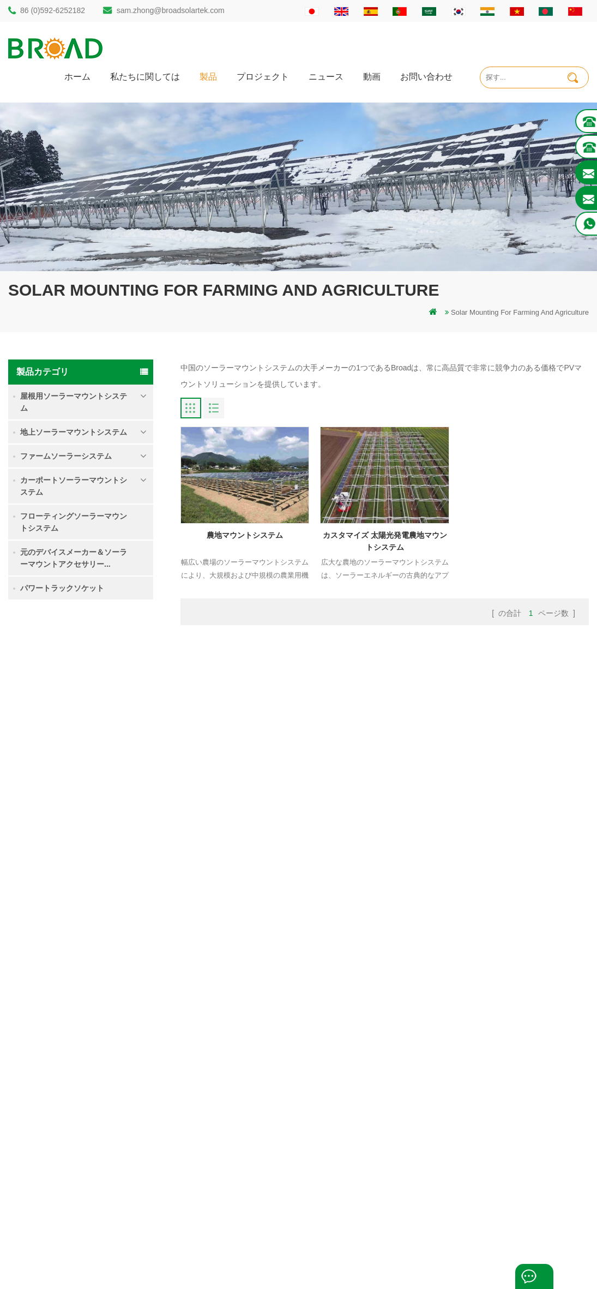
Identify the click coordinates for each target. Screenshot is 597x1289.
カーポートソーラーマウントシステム (73, 486)
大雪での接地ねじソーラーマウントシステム (109, 805)
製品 (208, 76)
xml (348, 1142)
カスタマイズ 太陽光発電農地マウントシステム (385, 541)
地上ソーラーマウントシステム (73, 432)
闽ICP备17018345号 (380, 1264)
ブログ (354, 1105)
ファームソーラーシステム (66, 456)
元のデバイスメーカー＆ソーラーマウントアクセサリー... (73, 558)
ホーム (77, 76)
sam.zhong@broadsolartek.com (171, 10)
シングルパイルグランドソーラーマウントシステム (109, 683)
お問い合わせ (426, 76)
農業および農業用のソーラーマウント (257, 1160)
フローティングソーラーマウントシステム (73, 522)
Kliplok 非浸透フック (110, 918)
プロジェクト (263, 76)
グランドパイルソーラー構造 (243, 1049)
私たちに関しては (145, 76)
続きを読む (96, 705)
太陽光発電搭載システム (236, 1105)
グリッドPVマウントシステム (244, 1123)
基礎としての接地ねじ (232, 1198)
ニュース (326, 76)
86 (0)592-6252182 (52, 10)
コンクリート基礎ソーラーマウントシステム (109, 866)
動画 (372, 76)
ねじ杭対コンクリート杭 (236, 1086)
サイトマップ (364, 1123)
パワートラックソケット (62, 588)
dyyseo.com (454, 1264)
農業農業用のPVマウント (237, 1142)
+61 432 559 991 (64, 1196)
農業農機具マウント (229, 1179)
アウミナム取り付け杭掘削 (239, 1068)
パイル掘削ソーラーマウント (243, 1031)
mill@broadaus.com (68, 1174)
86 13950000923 (64, 1130)
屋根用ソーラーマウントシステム (73, 402)
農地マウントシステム (109, 742)
